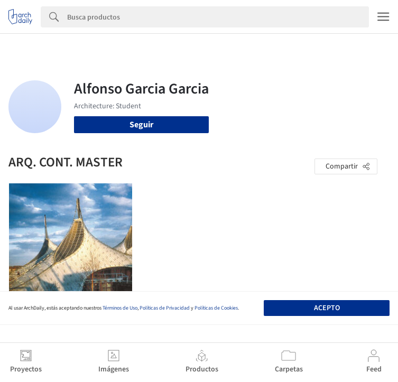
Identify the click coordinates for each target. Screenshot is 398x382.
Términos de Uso (120, 308)
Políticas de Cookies (216, 308)
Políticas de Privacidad (165, 308)
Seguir (141, 125)
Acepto (327, 308)
